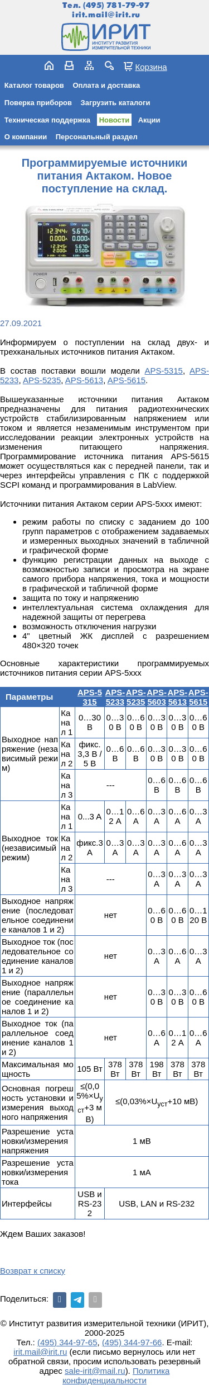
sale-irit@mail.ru (95, 1370)
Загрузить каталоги (115, 102)
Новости (114, 120)
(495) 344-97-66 (132, 1342)
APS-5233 (115, 696)
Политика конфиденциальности (115, 1375)
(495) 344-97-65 (67, 1342)
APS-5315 (164, 370)
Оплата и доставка (106, 85)
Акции (149, 120)
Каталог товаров (34, 85)
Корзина (151, 66)
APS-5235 (42, 380)
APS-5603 (157, 696)
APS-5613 (84, 380)
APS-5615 (126, 380)
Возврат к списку (32, 1270)
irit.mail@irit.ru (106, 15)
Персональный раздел (97, 137)
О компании (25, 137)
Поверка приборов (38, 102)
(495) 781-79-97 (116, 5)
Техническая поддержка (47, 120)
